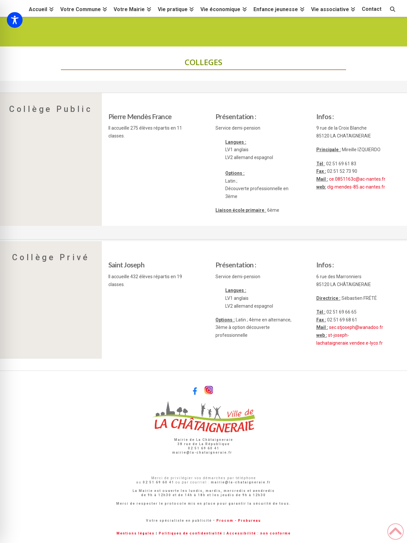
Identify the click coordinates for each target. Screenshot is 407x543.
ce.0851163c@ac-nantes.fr (357, 179)
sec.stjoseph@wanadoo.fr (356, 327)
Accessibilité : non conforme (259, 533)
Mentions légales (136, 533)
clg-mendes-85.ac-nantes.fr (356, 187)
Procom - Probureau (238, 520)
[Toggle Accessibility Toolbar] (14, 19)
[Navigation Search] (392, 8)
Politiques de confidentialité (190, 533)
